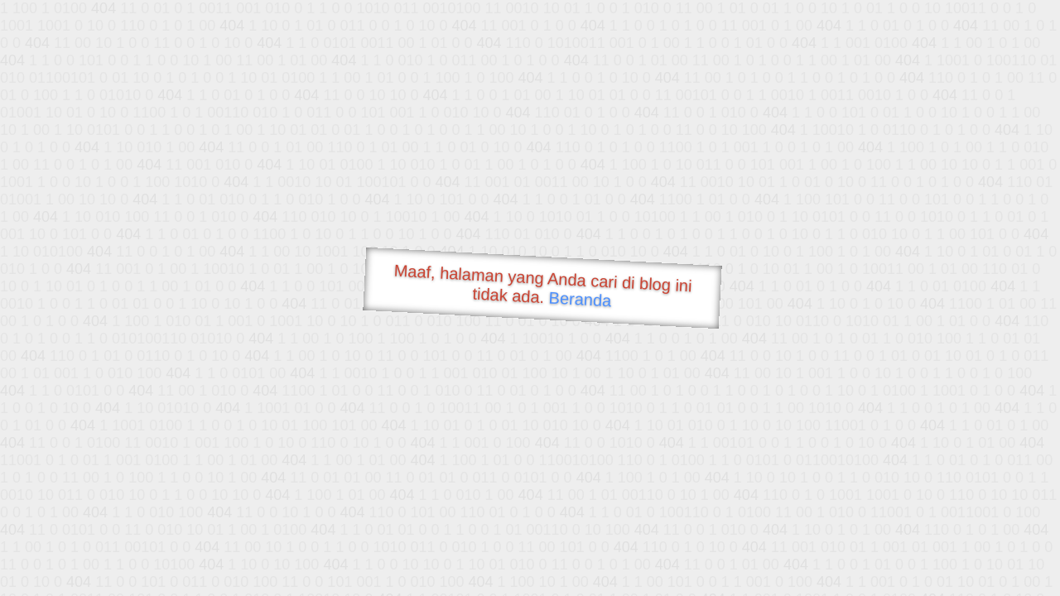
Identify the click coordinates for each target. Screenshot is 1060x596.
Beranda (580, 299)
